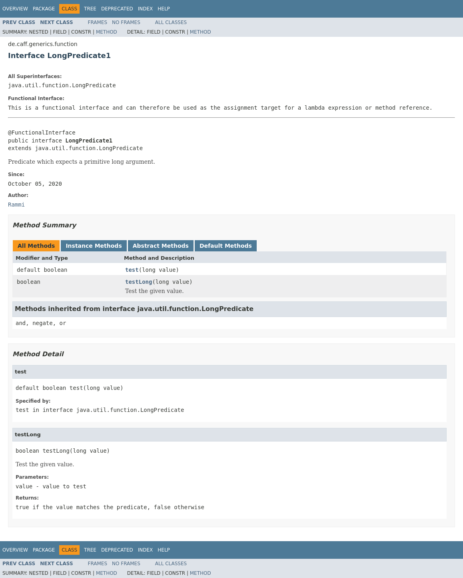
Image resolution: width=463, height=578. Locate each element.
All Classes (171, 22)
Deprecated (117, 9)
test (132, 270)
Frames (98, 22)
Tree (90, 9)
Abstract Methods (161, 246)
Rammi (16, 204)
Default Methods (226, 246)
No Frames (126, 22)
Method (106, 32)
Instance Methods (94, 246)
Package (44, 9)
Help (164, 9)
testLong (138, 282)
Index (145, 9)
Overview (15, 9)
